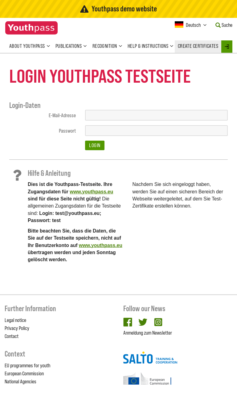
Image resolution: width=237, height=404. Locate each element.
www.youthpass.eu (91, 191)
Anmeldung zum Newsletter (147, 333)
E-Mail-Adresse (62, 115)
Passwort (67, 131)
